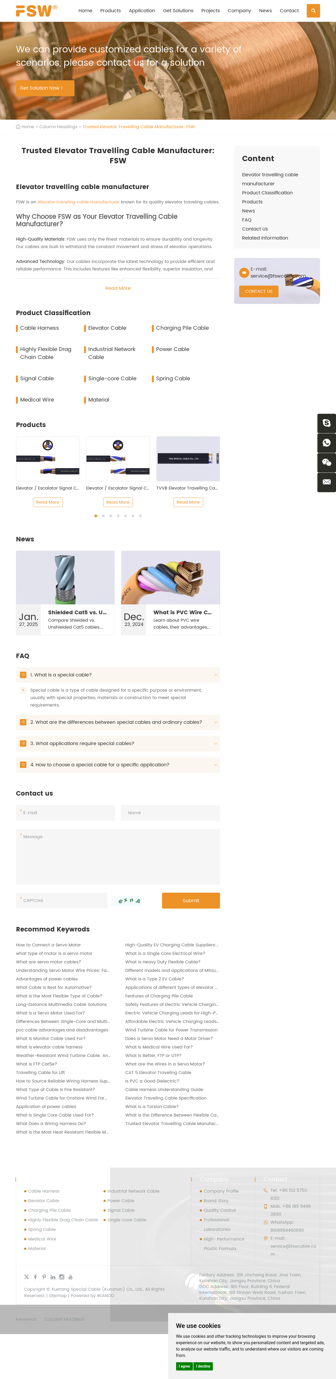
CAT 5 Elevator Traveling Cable (158, 1072)
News (265, 11)
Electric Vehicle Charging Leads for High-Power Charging (186, 1013)
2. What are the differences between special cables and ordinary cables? (118, 722)
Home (85, 11)
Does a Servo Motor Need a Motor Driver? (169, 1038)
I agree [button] (184, 1366)
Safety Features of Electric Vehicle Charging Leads (179, 1004)
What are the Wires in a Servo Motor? (165, 1064)
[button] (95, 516)
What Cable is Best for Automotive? (54, 987)
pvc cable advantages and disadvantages (62, 1030)
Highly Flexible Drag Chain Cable (45, 353)
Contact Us (255, 229)
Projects (210, 11)
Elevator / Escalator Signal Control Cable (59, 488)
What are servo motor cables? (48, 962)
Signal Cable (37, 378)
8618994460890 (287, 1230)
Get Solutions (178, 11)
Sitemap (58, 1295)
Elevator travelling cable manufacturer (270, 179)
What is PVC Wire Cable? (189, 612)
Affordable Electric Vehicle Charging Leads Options (179, 1021)
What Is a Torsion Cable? (152, 1106)
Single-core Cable (112, 378)
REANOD (105, 1295)
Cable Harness (39, 328)
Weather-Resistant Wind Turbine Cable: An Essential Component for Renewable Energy (109, 1055)
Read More (47, 502)
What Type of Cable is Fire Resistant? (55, 1089)
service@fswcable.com (278, 276)
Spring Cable (173, 378)
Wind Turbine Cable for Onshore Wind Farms (63, 1098)
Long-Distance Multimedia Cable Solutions (61, 1004)
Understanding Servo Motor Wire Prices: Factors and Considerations (88, 970)
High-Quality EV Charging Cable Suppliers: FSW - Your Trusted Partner (200, 945)
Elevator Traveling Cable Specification (165, 1098)
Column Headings (58, 126)
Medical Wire (37, 400)
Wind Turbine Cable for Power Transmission (171, 1030)
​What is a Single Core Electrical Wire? (165, 953)
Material (98, 400)
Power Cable (172, 349)
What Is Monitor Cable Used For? (51, 1038)
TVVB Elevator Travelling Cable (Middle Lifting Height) (213, 488)
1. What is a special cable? (118, 675)
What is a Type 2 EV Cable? (154, 979)
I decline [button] (203, 1366)
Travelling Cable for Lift (40, 1072)
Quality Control (220, 1210)
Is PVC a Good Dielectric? (152, 1081)
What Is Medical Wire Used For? (159, 1047)
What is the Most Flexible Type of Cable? (59, 996)
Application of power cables (46, 1106)
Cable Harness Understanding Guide (164, 1089)
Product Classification (267, 193)
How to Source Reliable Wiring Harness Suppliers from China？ (82, 1081)
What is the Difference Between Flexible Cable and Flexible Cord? (194, 1115)
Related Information (265, 238)
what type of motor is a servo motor (54, 953)
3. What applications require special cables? (118, 743)
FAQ (246, 220)
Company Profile (221, 1191)
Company (239, 11)
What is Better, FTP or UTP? (153, 1055)
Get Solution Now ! (41, 88)
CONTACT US (258, 291)
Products (110, 11)
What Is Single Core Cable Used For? (55, 1115)
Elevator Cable (107, 328)
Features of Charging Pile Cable (159, 996)
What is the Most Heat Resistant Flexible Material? (69, 1132)
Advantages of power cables (47, 979)
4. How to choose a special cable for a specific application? (118, 765)
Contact (289, 11)
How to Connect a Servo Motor (48, 945)
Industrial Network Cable (111, 353)
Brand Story (216, 1200)
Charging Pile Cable (182, 328)
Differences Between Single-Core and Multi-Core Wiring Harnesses (87, 1021)
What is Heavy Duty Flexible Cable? (163, 962)
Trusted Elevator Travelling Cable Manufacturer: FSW (139, 126)
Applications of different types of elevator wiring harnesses (188, 987)
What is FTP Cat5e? (36, 1064)
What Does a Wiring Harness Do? (51, 1123)
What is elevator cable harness (49, 1047)
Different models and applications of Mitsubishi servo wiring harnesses (200, 970)
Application (142, 11)
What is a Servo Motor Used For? (50, 1013)
